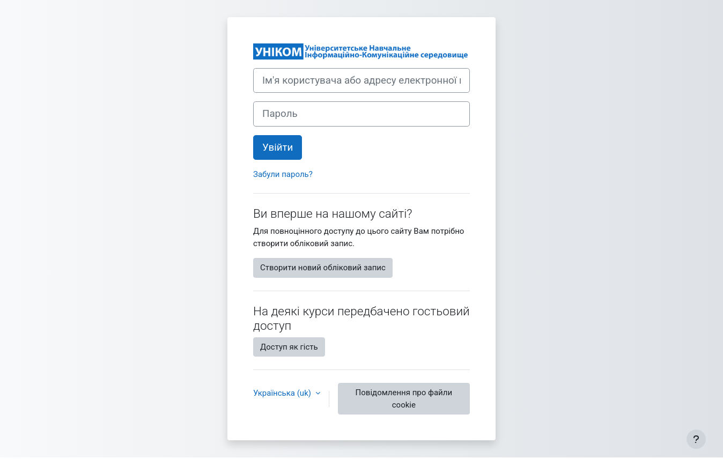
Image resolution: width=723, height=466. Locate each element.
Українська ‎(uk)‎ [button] (283, 393)
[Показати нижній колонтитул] (696, 439)
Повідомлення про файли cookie (404, 399)
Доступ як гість (289, 347)
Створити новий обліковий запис (323, 267)
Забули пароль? (283, 174)
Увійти (277, 147)
